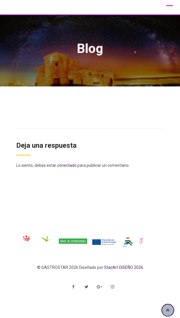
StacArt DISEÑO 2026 (123, 267)
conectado (67, 165)
